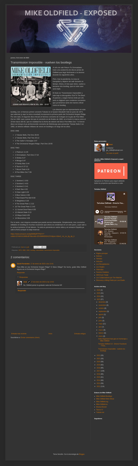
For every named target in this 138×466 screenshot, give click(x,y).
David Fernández (23, 264)
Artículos (99, 261)
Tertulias (99, 259)
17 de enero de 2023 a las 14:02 (42, 282)
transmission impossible (52, 250)
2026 (99, 290)
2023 (99, 299)
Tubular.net (100, 412)
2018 (99, 368)
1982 (24, 250)
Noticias (99, 256)
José (25, 282)
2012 (99, 386)
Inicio (50, 334)
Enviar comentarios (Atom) (30, 337)
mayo (101, 324)
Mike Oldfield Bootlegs (104, 396)
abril (100, 327)
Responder (21, 273)
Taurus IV (99, 410)
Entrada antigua (80, 334)
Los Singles (100, 267)
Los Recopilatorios (102, 264)
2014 (99, 380)
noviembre (102, 305)
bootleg (32, 250)
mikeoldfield (40, 250)
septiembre (103, 311)
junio (100, 321)
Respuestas (23, 277)
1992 (28, 250)
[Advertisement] (110, 96)
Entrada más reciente (18, 334)
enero (101, 336)
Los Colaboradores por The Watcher (109, 278)
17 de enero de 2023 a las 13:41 (42, 264)
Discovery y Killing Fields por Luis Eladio (110, 280)
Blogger (81, 454)
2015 (99, 377)
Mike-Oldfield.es (102, 404)
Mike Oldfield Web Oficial (105, 399)
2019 (99, 365)
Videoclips (99, 269)
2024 (99, 296)
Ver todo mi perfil (112, 153)
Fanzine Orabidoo (102, 272)
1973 (20, 250)
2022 (99, 355)
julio (100, 317)
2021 (99, 359)
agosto (101, 314)
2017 (99, 371)
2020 (99, 362)
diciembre (102, 302)
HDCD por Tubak (102, 275)
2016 (99, 374)
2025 (99, 293)
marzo (101, 330)
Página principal (101, 253)
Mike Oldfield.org (102, 402)
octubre (101, 308)
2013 (99, 383)
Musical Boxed (101, 407)
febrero (101, 333)
